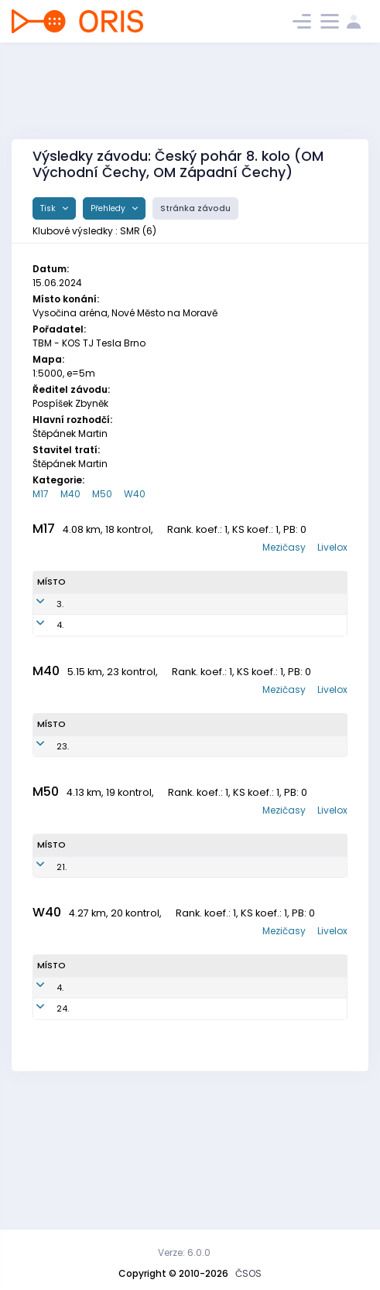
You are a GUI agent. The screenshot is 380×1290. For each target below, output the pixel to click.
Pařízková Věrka (98, 1096)
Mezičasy (284, 547)
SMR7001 (143, 950)
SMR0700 (150, 623)
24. (62, 1130)
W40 (134, 493)
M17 (41, 493)
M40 (70, 493)
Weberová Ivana (99, 1130)
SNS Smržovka (246, 623)
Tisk (49, 208)
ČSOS (248, 1273)
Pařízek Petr (91, 950)
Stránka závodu (195, 208)
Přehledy (109, 208)
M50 (102, 493)
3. (59, 623)
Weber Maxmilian (96, 623)
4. (59, 657)
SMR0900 (150, 657)
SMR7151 (149, 1096)
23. (62, 803)
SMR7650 (152, 1130)
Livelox (332, 547)
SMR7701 (145, 803)
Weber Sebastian (96, 657)
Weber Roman (92, 804)
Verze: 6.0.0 (184, 1252)
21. (61, 950)
